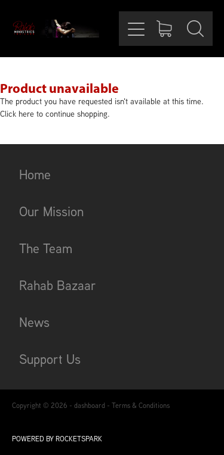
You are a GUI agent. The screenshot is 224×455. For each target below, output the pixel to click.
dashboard (89, 405)
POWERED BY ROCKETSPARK (57, 438)
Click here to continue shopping (54, 113)
